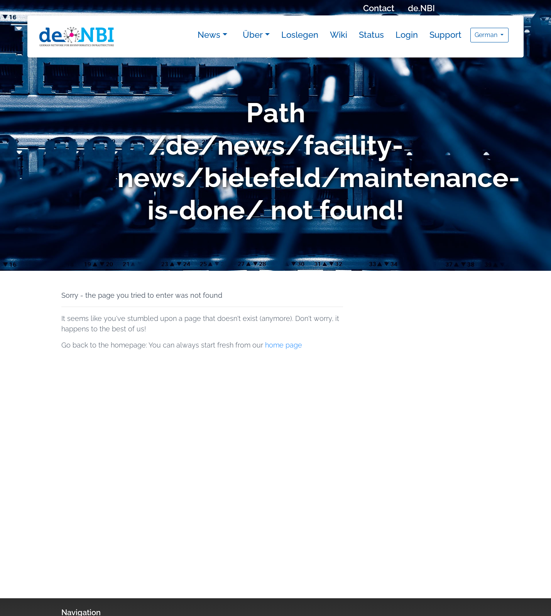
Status (371, 35)
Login (407, 35)
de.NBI (421, 8)
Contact (378, 8)
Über (253, 35)
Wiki (338, 35)
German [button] (487, 35)
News (209, 35)
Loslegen (299, 35)
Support (445, 35)
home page (283, 345)
